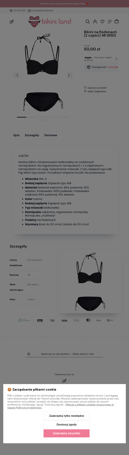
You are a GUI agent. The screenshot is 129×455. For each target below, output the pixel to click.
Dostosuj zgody (67, 424)
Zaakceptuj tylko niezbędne (66, 415)
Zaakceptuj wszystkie (66, 433)
